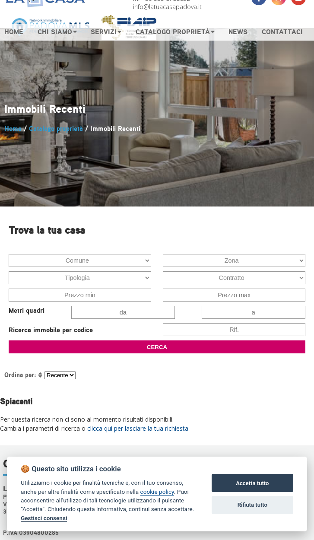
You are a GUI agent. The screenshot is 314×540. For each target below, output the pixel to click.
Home (13, 128)
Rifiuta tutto (252, 505)
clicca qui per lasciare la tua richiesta (137, 428)
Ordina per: (20, 375)
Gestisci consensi (44, 518)
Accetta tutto (252, 483)
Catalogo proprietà (56, 128)
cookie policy (157, 491)
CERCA (157, 347)
